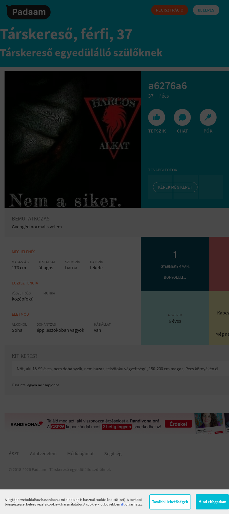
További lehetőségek (170, 501)
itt (123, 504)
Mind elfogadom (212, 501)
